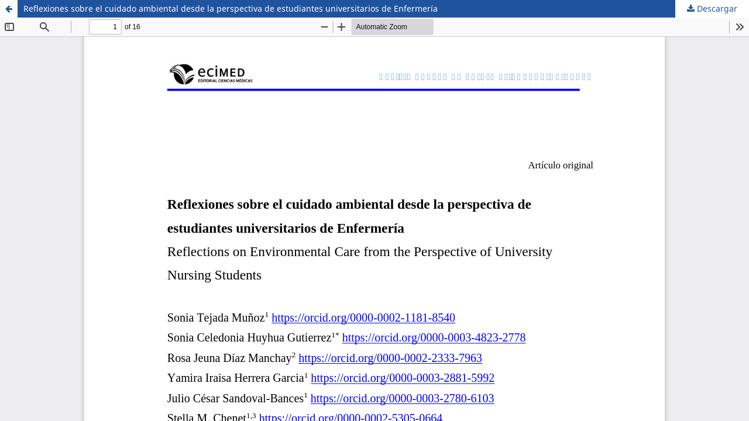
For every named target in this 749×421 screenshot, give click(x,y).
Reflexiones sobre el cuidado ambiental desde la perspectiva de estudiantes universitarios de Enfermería (230, 8)
